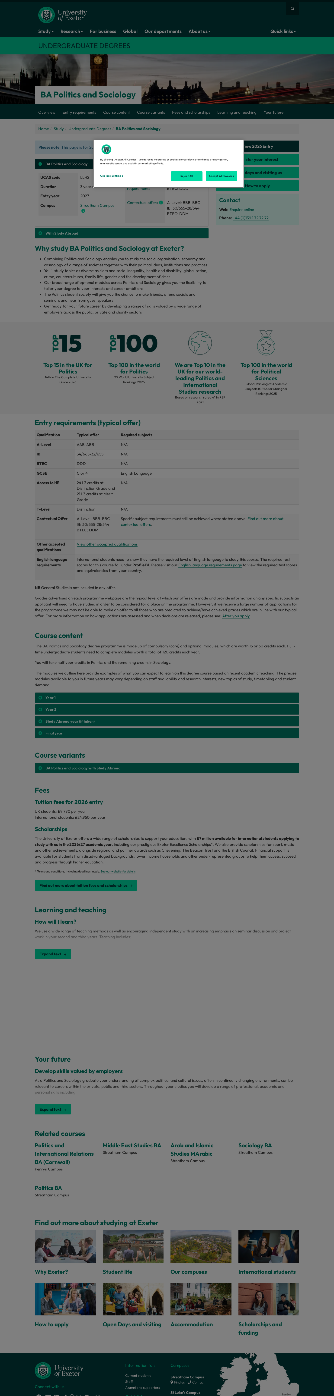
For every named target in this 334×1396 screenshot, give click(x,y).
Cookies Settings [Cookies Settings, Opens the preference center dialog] (111, 175)
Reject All (186, 176)
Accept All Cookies (221, 176)
